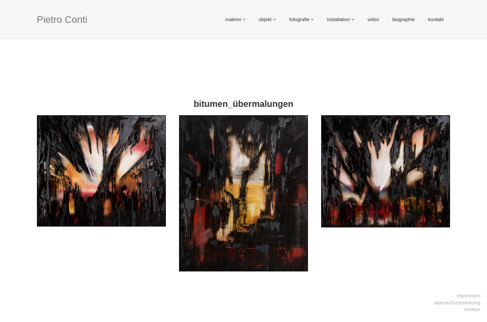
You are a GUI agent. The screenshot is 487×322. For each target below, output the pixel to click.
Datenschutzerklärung (457, 302)
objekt (267, 19)
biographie (403, 19)
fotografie (301, 19)
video (373, 19)
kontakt (435, 19)
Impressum (468, 295)
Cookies (472, 309)
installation (340, 19)
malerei (235, 19)
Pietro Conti (62, 19)
